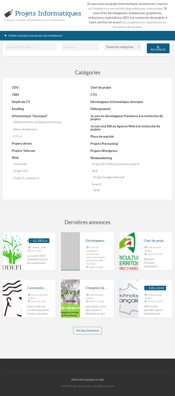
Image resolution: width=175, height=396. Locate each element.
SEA (95, 171)
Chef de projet (154, 247)
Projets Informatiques (48, 13)
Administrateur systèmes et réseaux (37, 122)
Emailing (35, 247)
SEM (96, 190)
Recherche (158, 48)
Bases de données (25, 129)
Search (96, 184)
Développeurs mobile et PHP (106, 240)
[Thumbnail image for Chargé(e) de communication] (70, 299)
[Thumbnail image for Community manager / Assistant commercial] (12, 299)
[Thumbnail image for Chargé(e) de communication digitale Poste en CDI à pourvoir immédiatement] (128, 299)
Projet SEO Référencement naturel (115, 164)
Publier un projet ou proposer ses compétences (33, 35)
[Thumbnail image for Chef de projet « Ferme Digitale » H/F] (128, 251)
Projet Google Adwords (109, 177)
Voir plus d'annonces (87, 330)
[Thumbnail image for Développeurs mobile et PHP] (70, 251)
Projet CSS (20, 171)
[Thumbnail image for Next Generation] (12, 251)
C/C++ (17, 136)
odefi (43, 247)
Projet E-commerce (26, 178)
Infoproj (148, 250)
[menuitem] (34, 35)
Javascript (20, 164)
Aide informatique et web (87, 379)
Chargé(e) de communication (106, 288)
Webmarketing (96, 295)
